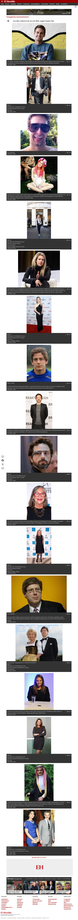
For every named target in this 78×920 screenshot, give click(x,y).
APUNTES (19, 907)
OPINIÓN (19, 906)
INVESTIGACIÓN (52, 899)
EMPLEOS (35, 902)
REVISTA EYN (67, 907)
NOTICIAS (4, 896)
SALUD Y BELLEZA (37, 901)
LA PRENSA (67, 901)
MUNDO (36, 878)
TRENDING (20, 904)
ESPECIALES (20, 902)
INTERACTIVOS (52, 904)
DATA (49, 901)
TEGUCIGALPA (48, 878)
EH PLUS (50, 896)
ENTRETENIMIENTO (67, 878)
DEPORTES (59, 878)
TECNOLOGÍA (36, 899)
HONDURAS (41, 878)
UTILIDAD (35, 896)
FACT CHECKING (52, 902)
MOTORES (35, 904)
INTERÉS (19, 896)
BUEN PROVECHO (68, 906)
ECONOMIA (4, 902)
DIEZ (65, 902)
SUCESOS (54, 878)
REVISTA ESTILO (68, 904)
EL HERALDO (67, 899)
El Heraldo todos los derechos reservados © (10, 914)
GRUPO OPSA (67, 896)
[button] (2, 456)
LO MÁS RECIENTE (29, 878)
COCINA (19, 901)
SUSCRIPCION (67, 909)
